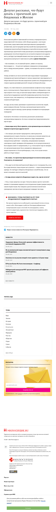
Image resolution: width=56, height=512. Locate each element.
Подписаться (28, 390)
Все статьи (9, 353)
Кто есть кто (9, 327)
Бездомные (7, 226)
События (8, 347)
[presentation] (28, 385)
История (8, 321)
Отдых (8, 341)
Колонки (8, 324)
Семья (7, 344)
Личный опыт (10, 330)
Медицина (9, 333)
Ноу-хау (8, 335)
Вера (7, 315)
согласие (20, 393)
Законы (8, 318)
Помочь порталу (15, 217)
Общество (9, 338)
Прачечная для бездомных (17, 226)
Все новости (10, 281)
